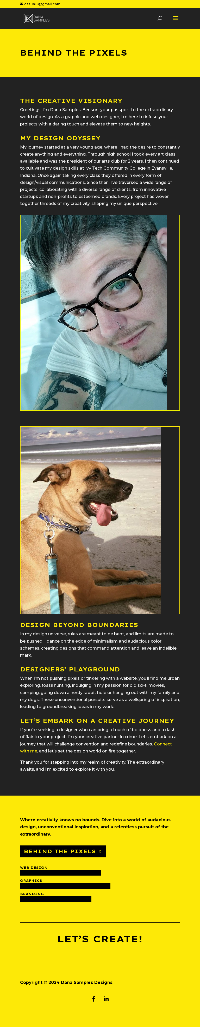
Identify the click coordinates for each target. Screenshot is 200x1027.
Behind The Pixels (60, 851)
